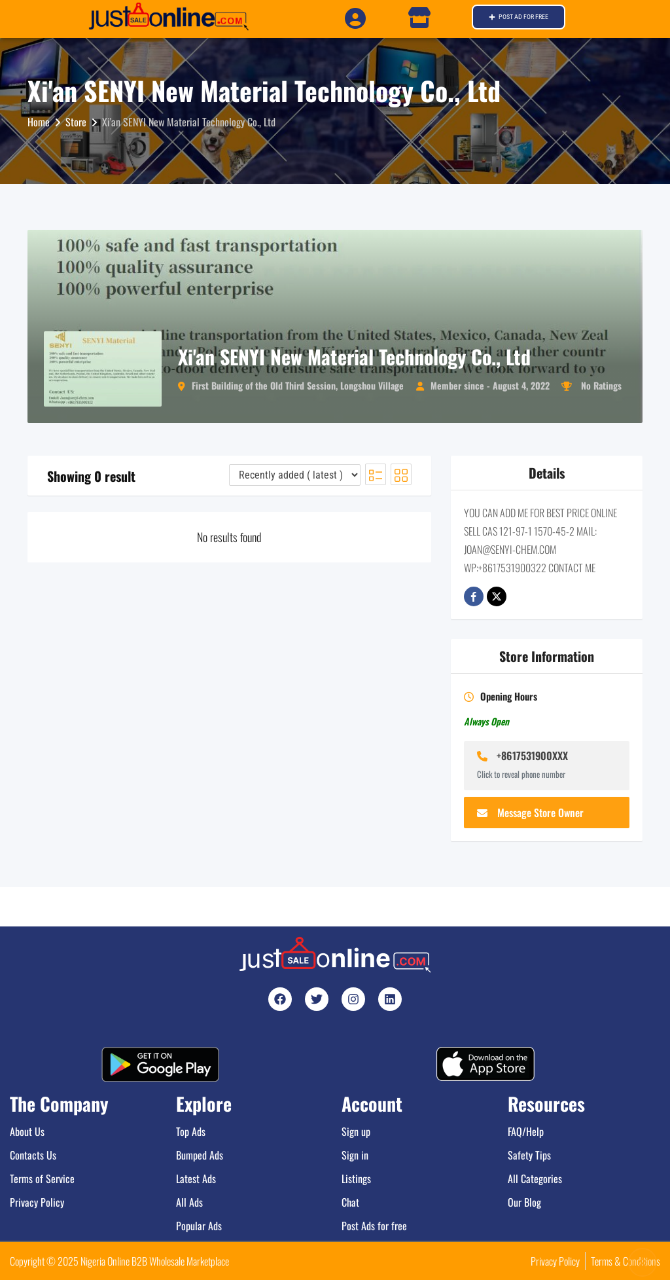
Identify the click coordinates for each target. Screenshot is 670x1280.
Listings (356, 1178)
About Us (27, 1131)
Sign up (356, 1131)
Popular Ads (199, 1226)
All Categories (535, 1178)
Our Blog (524, 1202)
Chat (350, 1202)
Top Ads (190, 1131)
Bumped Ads (199, 1155)
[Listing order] (295, 475)
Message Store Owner (530, 812)
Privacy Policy (37, 1202)
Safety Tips (529, 1155)
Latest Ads (196, 1178)
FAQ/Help (526, 1131)
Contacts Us (33, 1155)
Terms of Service (42, 1178)
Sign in (355, 1155)
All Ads (189, 1202)
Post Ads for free (374, 1226)
